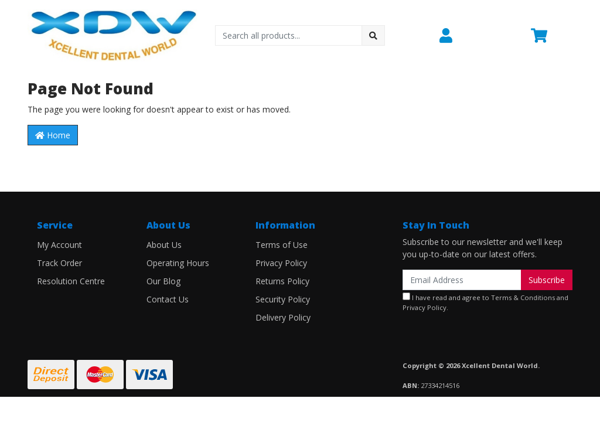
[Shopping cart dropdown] (551, 35)
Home (52, 135)
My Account (59, 244)
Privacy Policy (281, 262)
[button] (478, 35)
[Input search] (288, 35)
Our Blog (163, 281)
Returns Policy (282, 281)
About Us (164, 244)
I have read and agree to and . (485, 302)
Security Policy (282, 299)
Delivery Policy (283, 317)
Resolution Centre (71, 281)
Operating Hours (177, 262)
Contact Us (167, 299)
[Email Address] (462, 280)
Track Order (59, 262)
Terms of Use (281, 244)
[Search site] (373, 35)
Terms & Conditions (523, 297)
